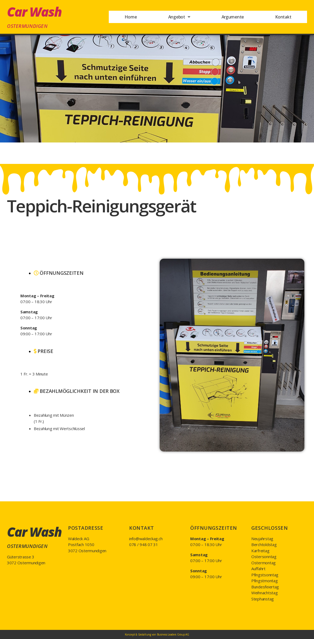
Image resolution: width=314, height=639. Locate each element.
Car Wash (34, 11)
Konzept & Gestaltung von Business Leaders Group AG (157, 634)
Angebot (178, 17)
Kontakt (283, 17)
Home (130, 17)
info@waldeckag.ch (145, 538)
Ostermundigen (27, 26)
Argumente (232, 17)
